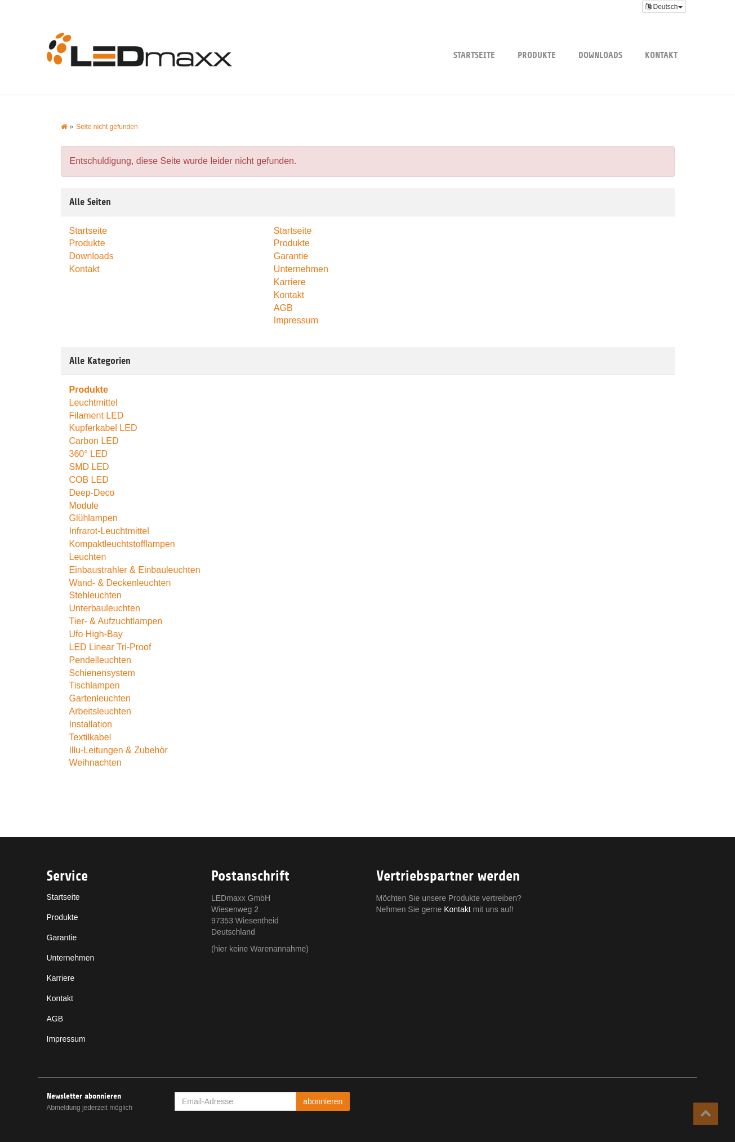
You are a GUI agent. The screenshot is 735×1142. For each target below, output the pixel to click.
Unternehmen (301, 269)
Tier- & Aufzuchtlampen (116, 621)
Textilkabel (90, 737)
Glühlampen (93, 518)
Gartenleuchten (100, 698)
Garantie (291, 256)
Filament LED (96, 415)
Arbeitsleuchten (100, 711)
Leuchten (87, 557)
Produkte (537, 55)
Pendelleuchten (100, 660)
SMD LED (89, 467)
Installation (91, 724)
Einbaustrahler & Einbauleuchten (135, 570)
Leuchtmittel (93, 402)
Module (84, 505)
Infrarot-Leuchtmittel (109, 531)
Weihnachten (95, 762)
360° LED (88, 454)
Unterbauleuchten (104, 608)
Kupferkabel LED (103, 428)
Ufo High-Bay (96, 634)
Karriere (290, 282)
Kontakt (661, 55)
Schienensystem (102, 673)
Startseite (474, 55)
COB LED (89, 480)
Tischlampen (94, 685)
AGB (283, 308)
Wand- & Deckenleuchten (120, 583)
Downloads (600, 55)
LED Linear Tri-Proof (110, 647)
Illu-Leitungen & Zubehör (118, 750)
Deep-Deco (92, 492)
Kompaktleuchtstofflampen (122, 544)
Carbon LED (94, 441)
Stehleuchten (95, 595)
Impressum (296, 320)
